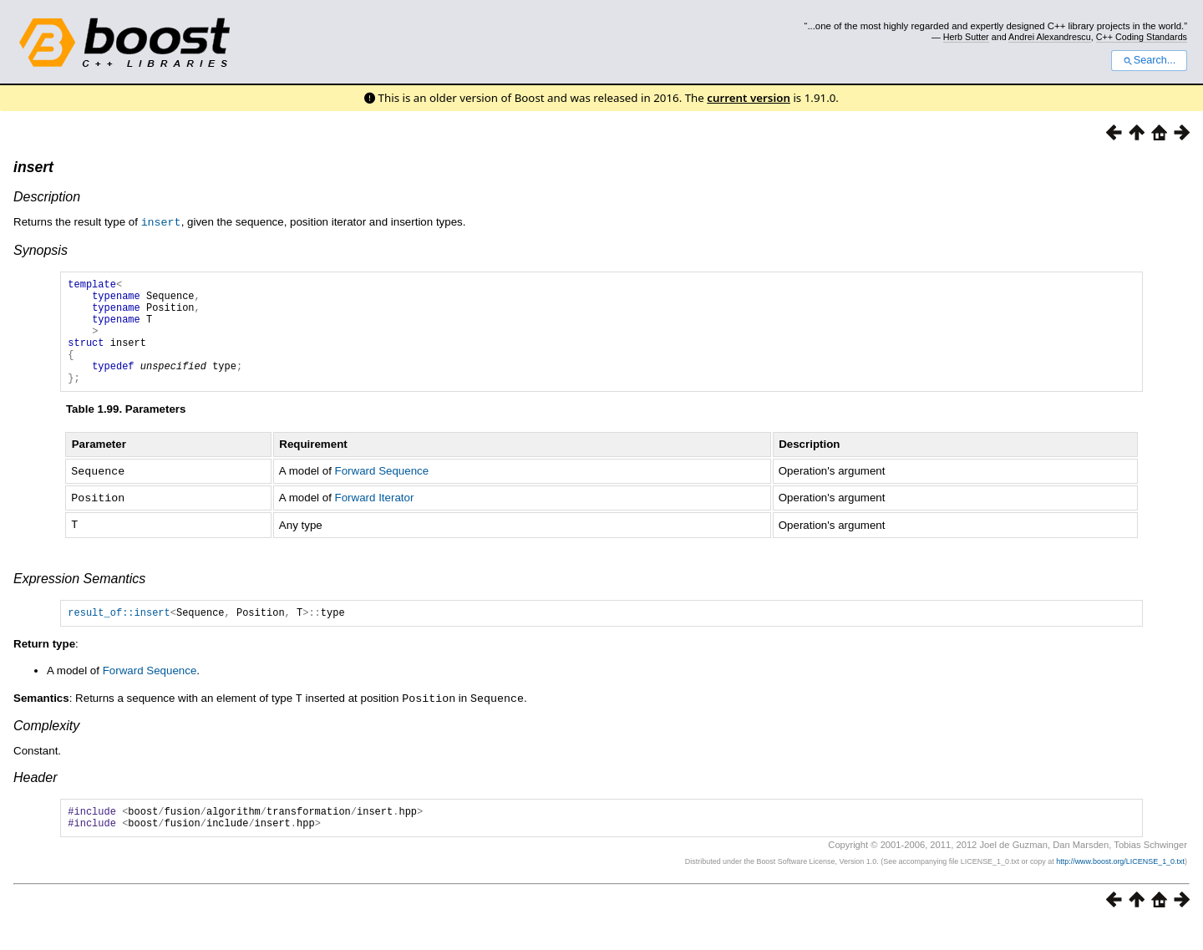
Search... (1149, 60)
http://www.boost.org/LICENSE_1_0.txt (1120, 887)
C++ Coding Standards (1141, 37)
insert (33, 167)
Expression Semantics (79, 598)
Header (35, 798)
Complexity (46, 746)
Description (46, 197)
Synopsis (40, 249)
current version (748, 97)
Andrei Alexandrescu (1049, 37)
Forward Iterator (374, 518)
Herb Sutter (966, 37)
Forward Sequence (382, 492)
